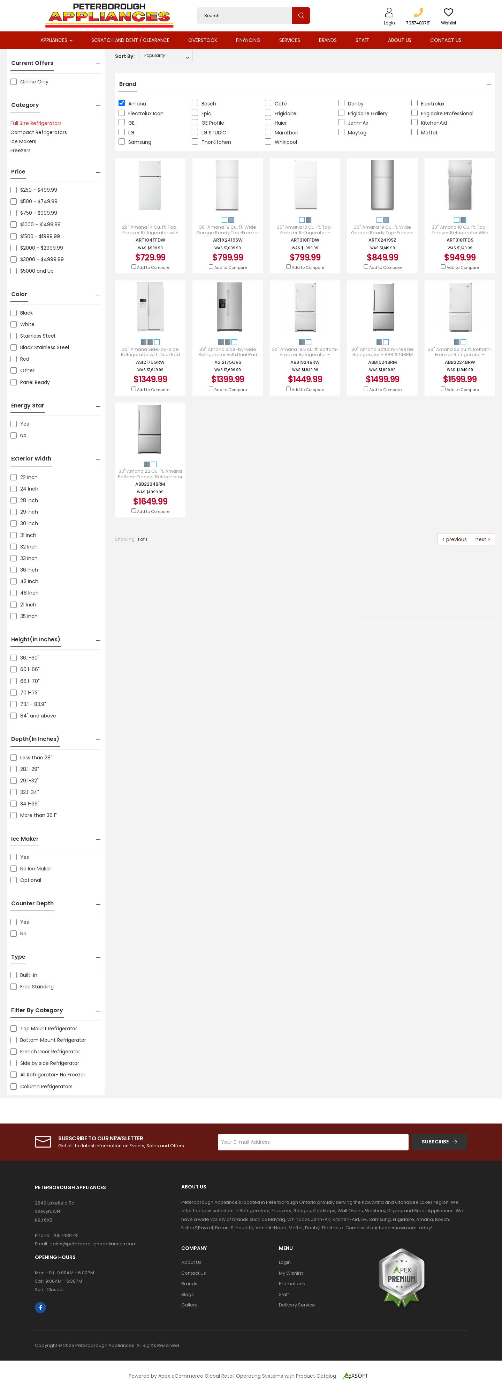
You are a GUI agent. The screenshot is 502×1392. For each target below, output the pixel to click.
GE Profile (208, 122)
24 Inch (24, 489)
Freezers (20, 150)
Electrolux (427, 103)
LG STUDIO (209, 132)
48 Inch (24, 593)
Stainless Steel (32, 336)
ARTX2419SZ (382, 240)
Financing (248, 40)
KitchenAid (429, 122)
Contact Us (446, 40)
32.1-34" (24, 792)
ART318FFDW (305, 240)
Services (289, 40)
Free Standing (32, 987)
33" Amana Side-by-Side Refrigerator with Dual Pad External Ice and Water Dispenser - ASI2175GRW (150, 357)
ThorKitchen (211, 142)
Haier (276, 122)
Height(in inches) (35, 639)
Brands (328, 40)
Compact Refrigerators (38, 132)
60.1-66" (25, 669)
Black (21, 313)
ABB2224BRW (460, 362)
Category (25, 105)
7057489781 (65, 1235)
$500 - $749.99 (34, 201)
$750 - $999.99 (33, 213)
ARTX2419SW (228, 240)
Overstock (202, 40)
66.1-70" (25, 681)
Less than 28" (31, 757)
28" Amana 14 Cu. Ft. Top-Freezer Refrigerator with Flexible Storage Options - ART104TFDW (150, 235)
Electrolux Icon (141, 113)
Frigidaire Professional (442, 113)
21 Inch (23, 605)
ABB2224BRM (150, 484)
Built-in (23, 975)
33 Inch (24, 558)
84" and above (33, 716)
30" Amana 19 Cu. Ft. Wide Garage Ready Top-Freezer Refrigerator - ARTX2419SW (227, 232)
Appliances (53, 40)
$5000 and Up (32, 271)
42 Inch (24, 581)
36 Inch (24, 570)
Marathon (281, 132)
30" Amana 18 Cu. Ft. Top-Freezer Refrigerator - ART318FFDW (305, 232)
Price (18, 171)
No (18, 435)
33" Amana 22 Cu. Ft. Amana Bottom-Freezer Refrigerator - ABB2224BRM (150, 477)
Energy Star (27, 405)
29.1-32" (24, 781)
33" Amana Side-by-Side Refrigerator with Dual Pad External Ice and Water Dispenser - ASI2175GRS (227, 357)
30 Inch (24, 523)
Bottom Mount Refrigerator (48, 1040)
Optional (25, 880)
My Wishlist (291, 1273)
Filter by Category (37, 1010)
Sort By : (125, 56)
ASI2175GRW (150, 362)
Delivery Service (297, 1305)
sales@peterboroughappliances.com (93, 1243)
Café (276, 103)
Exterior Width (31, 458)
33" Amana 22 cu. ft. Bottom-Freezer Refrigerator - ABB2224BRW (460, 355)
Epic (201, 113)
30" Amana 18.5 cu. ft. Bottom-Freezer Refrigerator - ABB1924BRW (305, 355)
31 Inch (23, 535)
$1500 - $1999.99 (35, 236)
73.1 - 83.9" (28, 704)
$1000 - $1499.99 (35, 224)
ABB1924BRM (382, 362)
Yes (19, 424)
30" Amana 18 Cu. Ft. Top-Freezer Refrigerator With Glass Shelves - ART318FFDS (459, 232)
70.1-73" (24, 693)
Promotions (292, 1283)
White (22, 324)
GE (127, 122)
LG (126, 132)
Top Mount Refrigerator (43, 1028)
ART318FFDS (460, 240)
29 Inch (24, 512)
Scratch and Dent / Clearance (130, 40)
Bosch (204, 103)
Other (22, 370)
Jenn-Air (353, 122)
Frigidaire (280, 113)
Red (19, 359)
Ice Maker (25, 838)
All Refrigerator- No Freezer (47, 1074)
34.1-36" (24, 804)
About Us (399, 40)
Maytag (352, 132)
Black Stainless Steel (39, 347)
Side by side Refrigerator (44, 1063)
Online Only (29, 82)
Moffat (424, 132)
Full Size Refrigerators (36, 123)
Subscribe (435, 1141)
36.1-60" (24, 658)
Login (285, 1262)
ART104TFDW (150, 240)
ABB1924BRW (305, 362)
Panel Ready (30, 382)
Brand (127, 84)
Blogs (187, 1294)
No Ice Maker (30, 869)
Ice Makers (23, 141)
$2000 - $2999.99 (36, 248)
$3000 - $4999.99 (37, 259)
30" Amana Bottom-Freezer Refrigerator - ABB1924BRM (382, 352)
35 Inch (24, 616)
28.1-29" (24, 769)
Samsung (135, 142)
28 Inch (24, 500)
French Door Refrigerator (45, 1051)
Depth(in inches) (35, 739)
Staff (362, 40)
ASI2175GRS (227, 362)
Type (18, 956)
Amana (132, 103)
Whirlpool (281, 142)
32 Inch (24, 547)
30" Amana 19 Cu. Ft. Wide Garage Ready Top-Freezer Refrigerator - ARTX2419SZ (382, 232)
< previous (454, 539)
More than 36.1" (33, 815)
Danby (351, 103)
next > (483, 539)
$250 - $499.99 (33, 190)
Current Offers (32, 63)
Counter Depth (32, 903)
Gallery (189, 1305)
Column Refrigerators (41, 1086)
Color (19, 294)
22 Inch (24, 477)
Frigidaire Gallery (363, 113)
